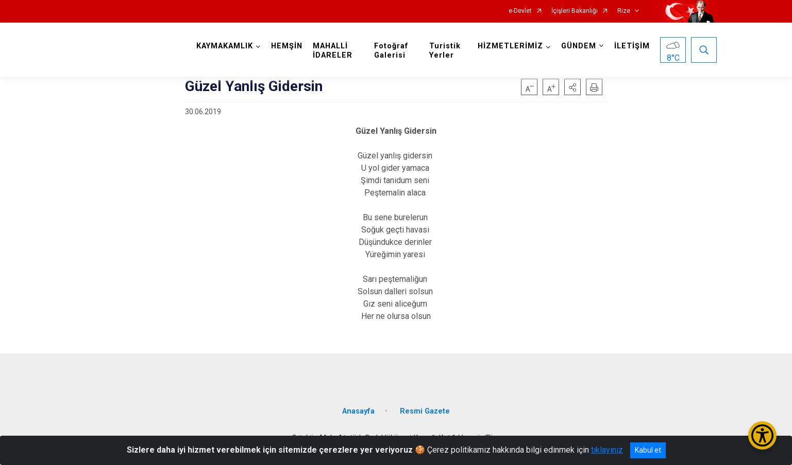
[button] (572, 87)
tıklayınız (607, 450)
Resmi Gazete (425, 411)
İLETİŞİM (632, 46)
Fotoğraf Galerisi (391, 51)
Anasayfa (358, 411)
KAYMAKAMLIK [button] (224, 46)
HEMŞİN (286, 46)
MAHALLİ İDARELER (332, 51)
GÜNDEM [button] (578, 46)
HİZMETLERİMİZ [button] (510, 46)
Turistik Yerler (445, 51)
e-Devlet (520, 11)
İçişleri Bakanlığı (574, 11)
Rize (623, 11)
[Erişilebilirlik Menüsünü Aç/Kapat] (762, 435)
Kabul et (648, 450)
